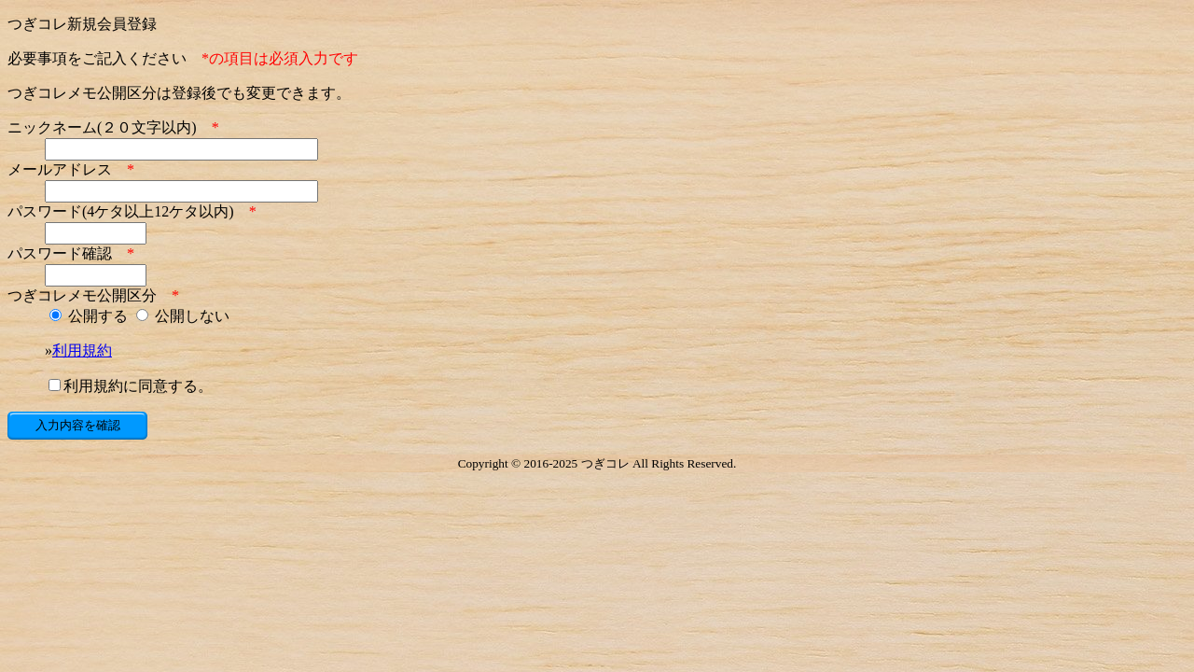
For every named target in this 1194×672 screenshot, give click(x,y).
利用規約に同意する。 (131, 386)
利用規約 (82, 350)
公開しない (182, 316)
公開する (88, 316)
